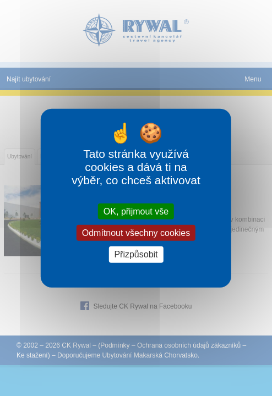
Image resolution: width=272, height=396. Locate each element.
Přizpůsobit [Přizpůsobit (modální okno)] (135, 254)
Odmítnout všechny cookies (136, 233)
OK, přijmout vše (136, 211)
